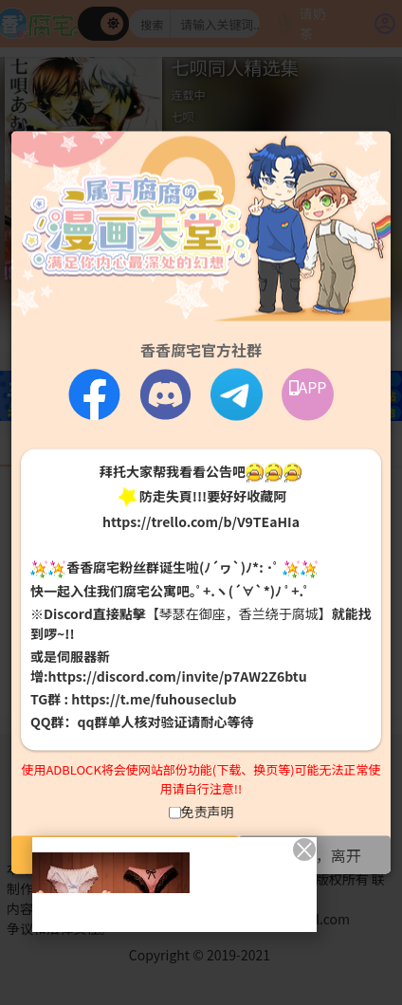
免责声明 (207, 811)
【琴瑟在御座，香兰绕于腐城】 (239, 612)
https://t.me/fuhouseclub (153, 697)
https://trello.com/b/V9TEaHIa (201, 521)
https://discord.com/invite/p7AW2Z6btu (177, 675)
